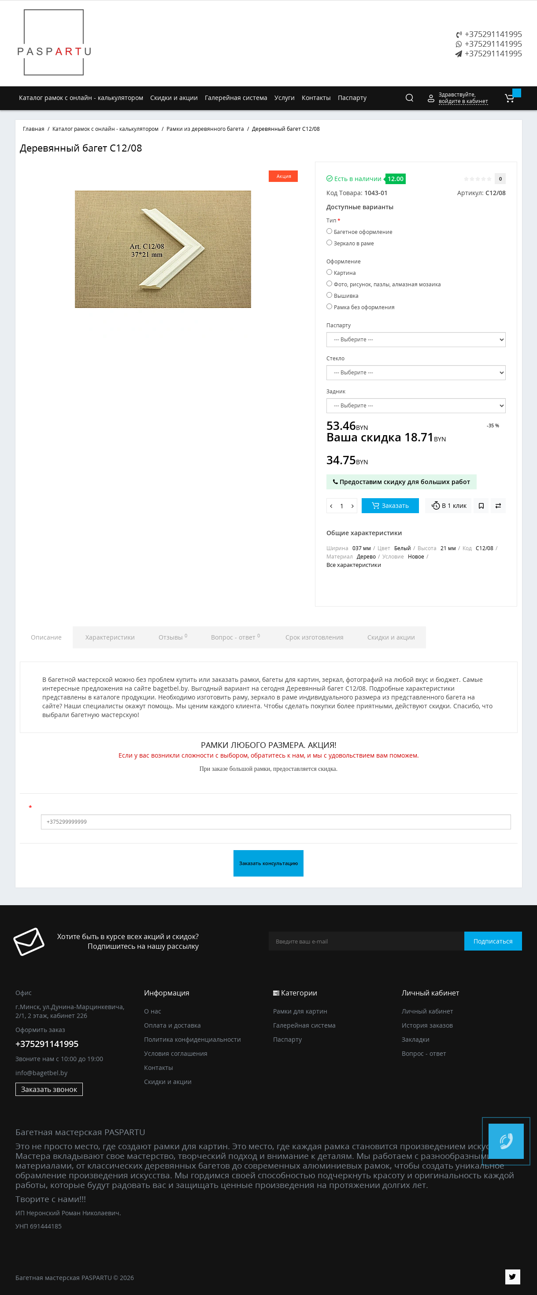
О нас (152, 1011)
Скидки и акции (174, 97)
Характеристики (110, 637)
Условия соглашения (175, 1053)
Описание (46, 637)
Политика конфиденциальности (192, 1039)
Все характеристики (353, 565)
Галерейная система (236, 97)
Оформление (343, 261)
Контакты (316, 97)
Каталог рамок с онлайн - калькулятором (81, 97)
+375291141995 (489, 34)
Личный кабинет (427, 1011)
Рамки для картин (300, 1011)
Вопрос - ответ (235, 637)
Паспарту (352, 97)
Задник (335, 391)
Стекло (335, 358)
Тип (331, 220)
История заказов (427, 1025)
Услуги (284, 97)
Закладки (416, 1039)
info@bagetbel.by (41, 1073)
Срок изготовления (314, 637)
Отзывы (173, 637)
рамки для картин (191, 1145)
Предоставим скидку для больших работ (401, 481)
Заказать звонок (49, 1089)
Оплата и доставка (172, 1025)
